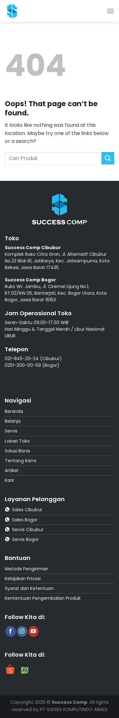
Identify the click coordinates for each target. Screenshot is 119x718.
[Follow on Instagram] (22, 631)
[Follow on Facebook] (10, 631)
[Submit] (108, 158)
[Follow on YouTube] (33, 631)
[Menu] (110, 11)
